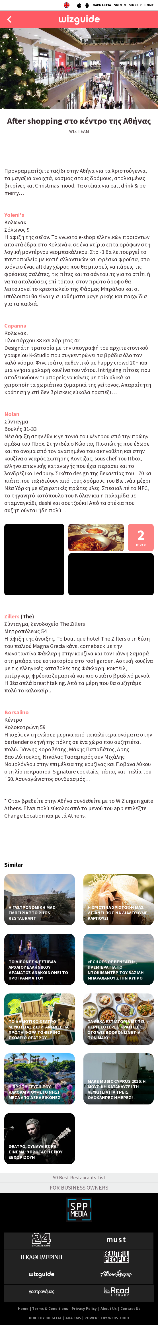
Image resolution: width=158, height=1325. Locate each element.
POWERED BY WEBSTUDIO (107, 1318)
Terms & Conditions (50, 1308)
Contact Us (130, 1308)
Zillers (12, 616)
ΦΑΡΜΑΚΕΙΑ (102, 5)
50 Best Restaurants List (79, 1177)
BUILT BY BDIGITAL (45, 1318)
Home (23, 1308)
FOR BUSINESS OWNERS (79, 1187)
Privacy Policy (84, 1308)
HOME (149, 5)
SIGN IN (120, 5)
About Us (108, 1308)
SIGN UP (135, 5)
